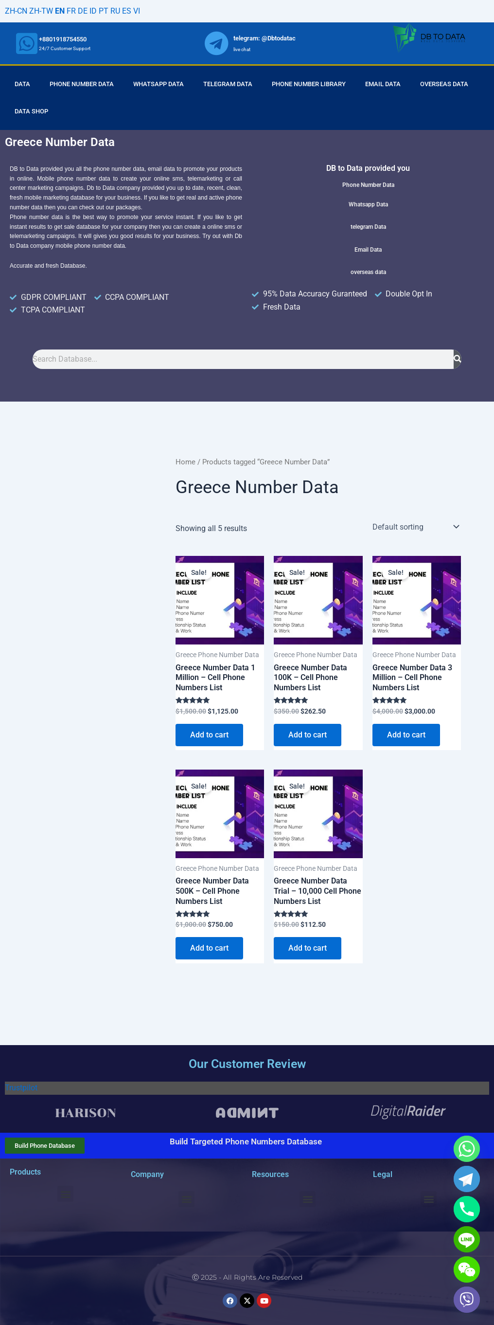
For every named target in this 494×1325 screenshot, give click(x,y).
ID (93, 11)
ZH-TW (41, 11)
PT (103, 11)
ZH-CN (16, 11)
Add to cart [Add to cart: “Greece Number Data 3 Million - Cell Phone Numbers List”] (406, 734)
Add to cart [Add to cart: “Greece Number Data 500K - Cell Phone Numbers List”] (209, 948)
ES (126, 11)
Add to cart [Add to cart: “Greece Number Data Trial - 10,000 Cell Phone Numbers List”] (307, 948)
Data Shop (31, 111)
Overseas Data (444, 84)
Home (185, 462)
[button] (65, 1194)
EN (60, 11)
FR (71, 11)
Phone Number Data (82, 84)
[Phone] (467, 1209)
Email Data (383, 84)
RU (115, 11)
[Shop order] (415, 526)
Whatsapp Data (158, 84)
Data (22, 84)
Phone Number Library (309, 84)
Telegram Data (227, 84)
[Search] (457, 359)
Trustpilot (21, 1087)
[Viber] (467, 1300)
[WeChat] (467, 1269)
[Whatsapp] (467, 1149)
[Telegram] (467, 1179)
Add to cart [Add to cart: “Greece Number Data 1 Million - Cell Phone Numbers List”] (209, 734)
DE (83, 11)
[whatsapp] (27, 43)
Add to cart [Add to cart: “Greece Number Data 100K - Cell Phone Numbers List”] (307, 734)
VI (136, 11)
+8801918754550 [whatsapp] (63, 39)
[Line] (467, 1239)
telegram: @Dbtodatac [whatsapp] (264, 38)
